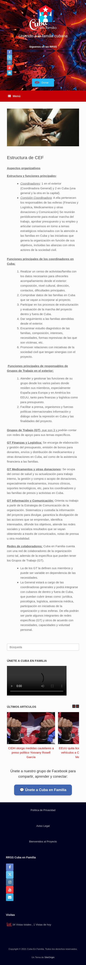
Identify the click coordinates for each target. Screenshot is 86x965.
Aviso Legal (43, 825)
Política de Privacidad (43, 810)
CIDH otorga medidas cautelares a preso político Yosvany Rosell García (31, 752)
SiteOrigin (49, 957)
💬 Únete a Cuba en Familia (43, 790)
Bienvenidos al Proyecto (43, 841)
